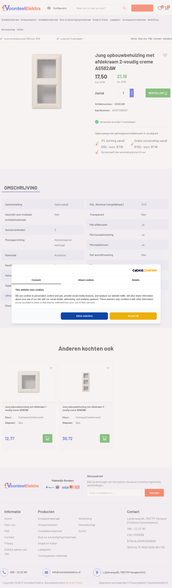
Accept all (133, 316)
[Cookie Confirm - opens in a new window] (144, 270)
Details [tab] (135, 280)
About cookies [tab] (86, 280)
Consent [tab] (36, 280)
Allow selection (84, 316)
